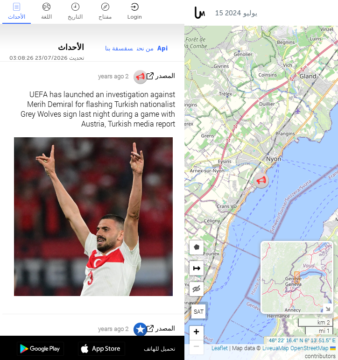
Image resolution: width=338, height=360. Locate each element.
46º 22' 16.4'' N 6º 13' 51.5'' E (302, 340)
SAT (199, 311)
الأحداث (16, 11)
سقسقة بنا (119, 48)
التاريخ (75, 11)
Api (162, 48)
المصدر (165, 76)
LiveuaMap (275, 348)
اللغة (46, 11)
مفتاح (105, 11)
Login (134, 11)
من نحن (145, 48)
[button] (261, 180)
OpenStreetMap (309, 348)
